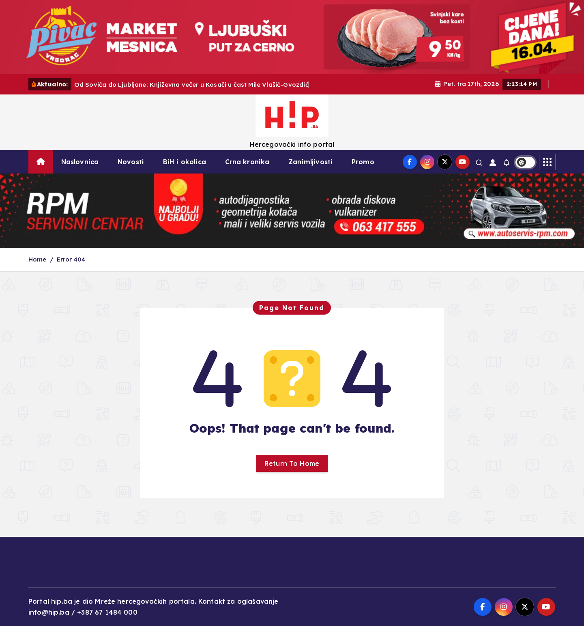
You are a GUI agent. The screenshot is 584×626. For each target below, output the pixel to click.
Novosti (131, 162)
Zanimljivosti (310, 162)
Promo (363, 162)
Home (37, 259)
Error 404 (71, 259)
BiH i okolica (184, 162)
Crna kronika (247, 162)
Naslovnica (80, 162)
